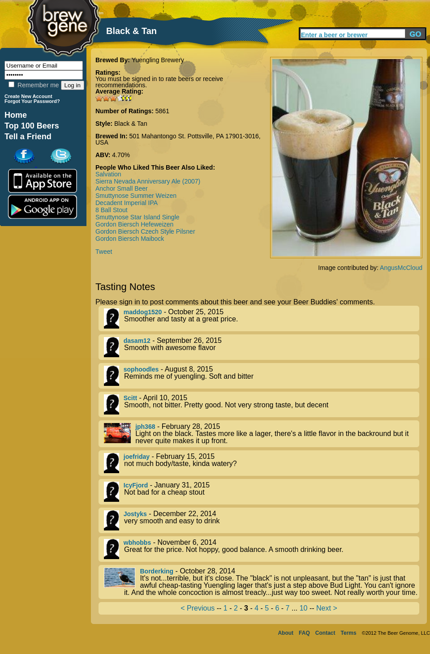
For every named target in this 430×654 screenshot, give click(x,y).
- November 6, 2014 (261, 549)
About (285, 633)
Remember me (34, 85)
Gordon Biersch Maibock (129, 238)
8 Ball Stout (111, 210)
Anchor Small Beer (121, 188)
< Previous (198, 608)
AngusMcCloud (401, 267)
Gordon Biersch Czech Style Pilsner (145, 231)
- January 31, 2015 (261, 492)
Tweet (103, 251)
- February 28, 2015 (261, 434)
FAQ (304, 633)
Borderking (156, 571)
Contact (325, 633)
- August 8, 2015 (261, 376)
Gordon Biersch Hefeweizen (134, 224)
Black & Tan (130, 123)
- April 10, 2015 (261, 404)
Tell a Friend (28, 136)
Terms (349, 633)
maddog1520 (143, 312)
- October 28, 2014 (261, 582)
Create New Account (28, 96)
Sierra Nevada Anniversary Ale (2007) (147, 181)
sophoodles (141, 369)
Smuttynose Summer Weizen (135, 195)
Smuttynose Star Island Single (137, 217)
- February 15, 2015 (261, 463)
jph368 (145, 426)
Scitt (130, 398)
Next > (326, 608)
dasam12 (137, 340)
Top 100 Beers (31, 125)
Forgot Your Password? (32, 101)
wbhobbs (137, 542)
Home (15, 115)
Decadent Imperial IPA (126, 202)
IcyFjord (136, 485)
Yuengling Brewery (158, 60)
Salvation (108, 174)
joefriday (137, 456)
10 (304, 608)
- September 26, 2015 (261, 347)
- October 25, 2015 (261, 318)
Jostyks (135, 513)
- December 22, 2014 (261, 520)
